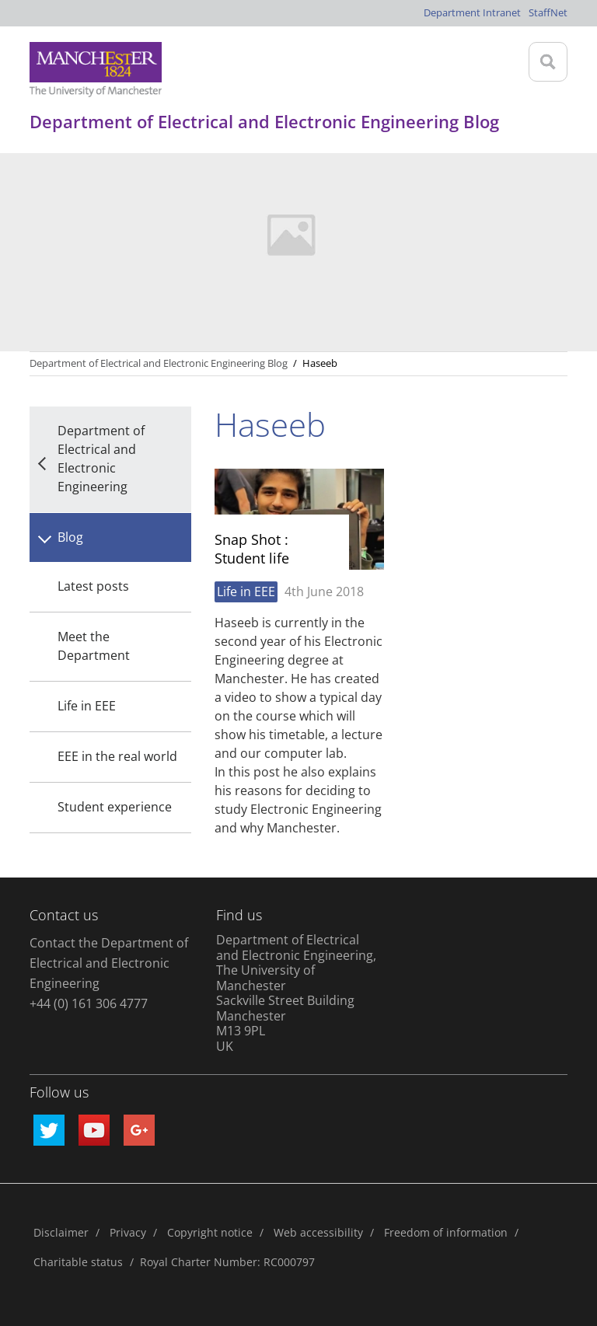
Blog (70, 537)
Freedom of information (446, 1232)
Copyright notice (210, 1232)
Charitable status (78, 1261)
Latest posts (93, 586)
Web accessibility (318, 1232)
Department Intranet (472, 12)
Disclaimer (61, 1232)
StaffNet (548, 12)
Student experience (115, 806)
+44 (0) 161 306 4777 (89, 1003)
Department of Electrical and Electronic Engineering (101, 458)
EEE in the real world (117, 756)
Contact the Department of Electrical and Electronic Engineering (109, 963)
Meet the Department (94, 646)
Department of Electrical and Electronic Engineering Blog (159, 363)
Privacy (128, 1232)
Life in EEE (87, 705)
